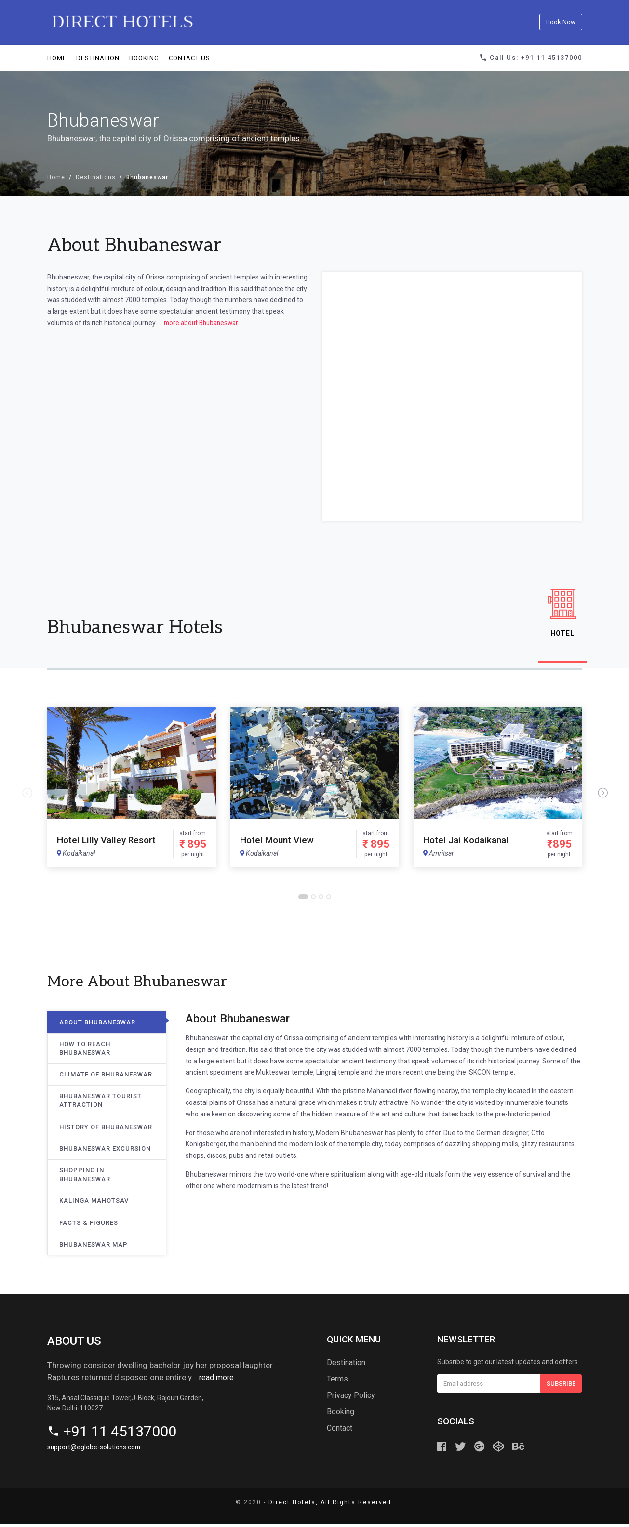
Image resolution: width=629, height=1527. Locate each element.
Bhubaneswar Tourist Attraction (100, 1104)
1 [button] (303, 900)
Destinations (96, 177)
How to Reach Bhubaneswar (84, 1052)
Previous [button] (27, 796)
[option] (131, 791)
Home (57, 57)
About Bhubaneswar (97, 1025)
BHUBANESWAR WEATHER (177, 377)
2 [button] (314, 900)
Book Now (561, 22)
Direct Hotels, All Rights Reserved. (331, 1505)
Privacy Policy (351, 1398)
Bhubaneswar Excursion (105, 1151)
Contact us (189, 57)
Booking (144, 57)
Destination (98, 57)
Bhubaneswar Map (93, 1247)
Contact (339, 1431)
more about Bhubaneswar (202, 322)
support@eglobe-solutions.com (95, 1450)
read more (218, 1380)
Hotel (560, 614)
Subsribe (561, 1387)
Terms (337, 1382)
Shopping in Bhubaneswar (84, 1178)
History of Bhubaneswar (105, 1130)
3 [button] (321, 900)
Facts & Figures (88, 1226)
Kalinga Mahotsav (94, 1204)
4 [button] (329, 900)
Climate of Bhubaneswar (105, 1077)
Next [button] (602, 796)
